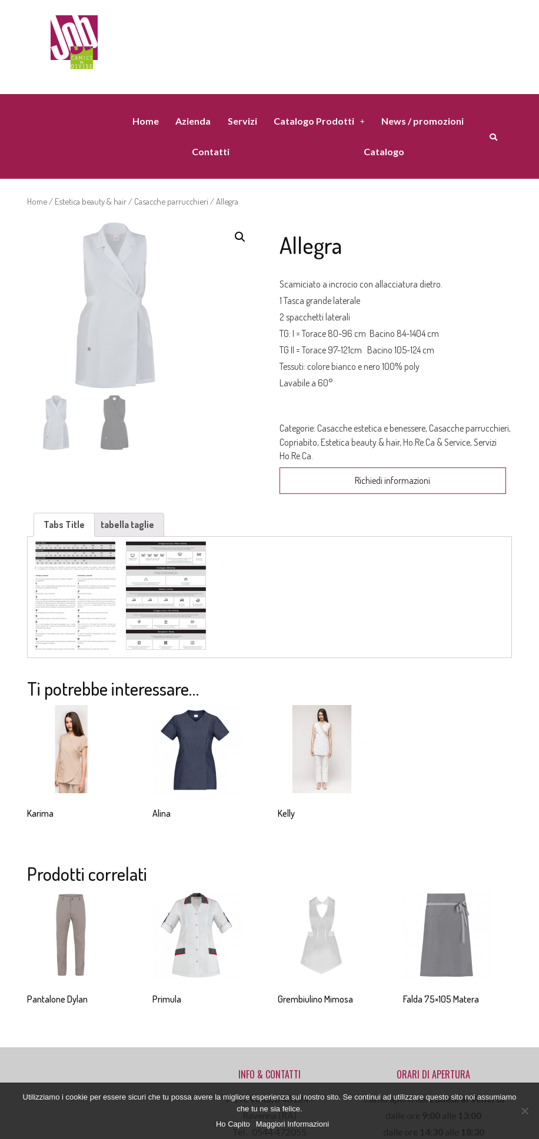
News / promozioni (422, 120)
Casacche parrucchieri (171, 201)
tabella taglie (127, 524)
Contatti (210, 151)
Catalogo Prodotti (319, 120)
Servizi (242, 120)
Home (145, 120)
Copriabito (298, 442)
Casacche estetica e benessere (371, 428)
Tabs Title (64, 524)
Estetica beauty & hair (91, 201)
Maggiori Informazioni (292, 1124)
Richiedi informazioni (392, 480)
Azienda (193, 120)
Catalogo (384, 151)
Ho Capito (233, 1124)
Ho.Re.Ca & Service (436, 442)
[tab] (64, 525)
